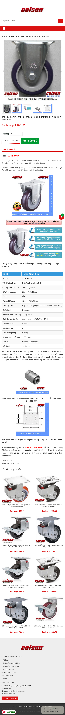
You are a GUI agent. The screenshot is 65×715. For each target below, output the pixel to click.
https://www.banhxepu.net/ (33, 706)
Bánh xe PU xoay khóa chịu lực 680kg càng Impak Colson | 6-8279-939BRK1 (48, 627)
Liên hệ (5, 678)
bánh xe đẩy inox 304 (38, 709)
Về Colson (6, 660)
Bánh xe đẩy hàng (17, 168)
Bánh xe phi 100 (44, 161)
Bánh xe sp (16, 161)
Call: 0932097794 (11, 140)
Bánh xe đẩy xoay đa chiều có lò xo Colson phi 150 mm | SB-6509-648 (49, 505)
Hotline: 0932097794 (10, 698)
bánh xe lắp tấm (36, 170)
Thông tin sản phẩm (9, 149)
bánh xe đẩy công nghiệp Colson (47, 711)
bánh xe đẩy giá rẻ (32, 711)
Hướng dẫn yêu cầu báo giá (11, 666)
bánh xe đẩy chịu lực (51, 709)
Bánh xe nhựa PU (29, 161)
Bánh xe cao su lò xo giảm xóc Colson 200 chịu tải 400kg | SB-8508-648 (16, 627)
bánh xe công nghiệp (8, 709)
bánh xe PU (31, 168)
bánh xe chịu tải (43, 168)
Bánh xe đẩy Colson (37, 163)
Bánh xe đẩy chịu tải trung (17, 163)
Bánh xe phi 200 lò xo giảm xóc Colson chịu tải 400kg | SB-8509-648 (49, 586)
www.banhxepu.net (9, 694)
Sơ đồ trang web (8, 675)
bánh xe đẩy (18, 709)
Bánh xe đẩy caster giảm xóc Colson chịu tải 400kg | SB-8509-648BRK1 (16, 586)
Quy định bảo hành (8, 669)
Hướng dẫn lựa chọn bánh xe (11, 663)
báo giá (44, 450)
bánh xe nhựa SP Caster (19, 170)
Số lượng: (5, 134)
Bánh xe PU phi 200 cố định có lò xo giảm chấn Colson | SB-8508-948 (16, 505)
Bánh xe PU (7, 351)
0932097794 (7, 688)
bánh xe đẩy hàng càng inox (18, 711)
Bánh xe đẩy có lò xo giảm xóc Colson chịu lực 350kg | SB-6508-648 (49, 546)
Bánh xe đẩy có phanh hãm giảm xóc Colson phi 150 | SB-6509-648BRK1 (16, 546)
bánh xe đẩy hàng (27, 709)
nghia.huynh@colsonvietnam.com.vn (14, 691)
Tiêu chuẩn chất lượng (9, 672)
